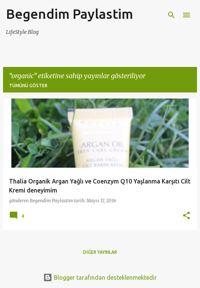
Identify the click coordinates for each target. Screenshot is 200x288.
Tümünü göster (28, 85)
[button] (186, 216)
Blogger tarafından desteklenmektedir (100, 277)
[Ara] (171, 15)
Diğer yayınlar (100, 252)
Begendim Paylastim (69, 13)
